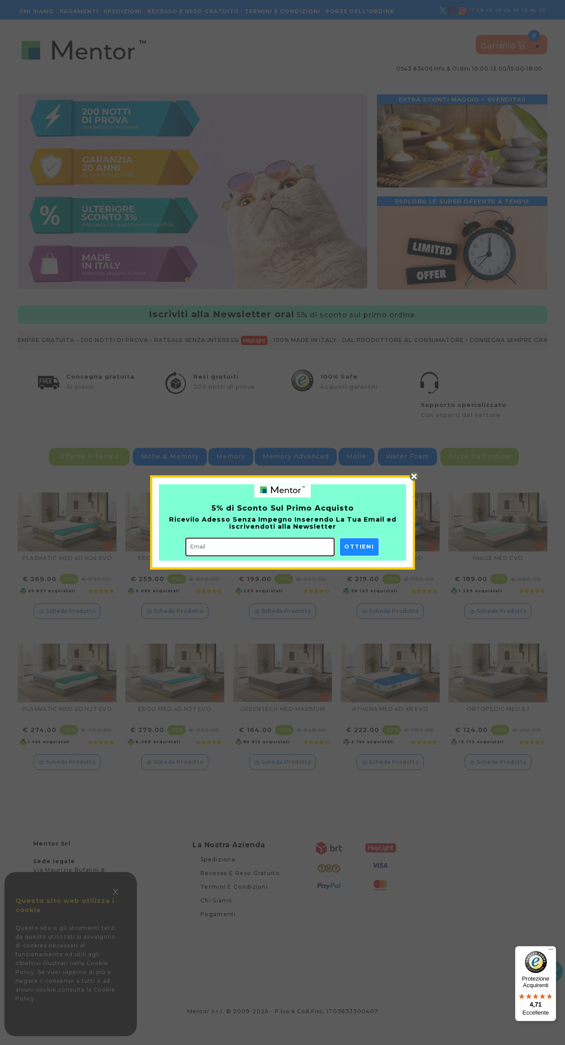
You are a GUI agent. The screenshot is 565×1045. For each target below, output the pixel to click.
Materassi (72, 89)
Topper (104, 89)
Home (35, 89)
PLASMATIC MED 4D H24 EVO (67, 574)
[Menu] (551, 951)
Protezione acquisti (241, 89)
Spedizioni (123, 11)
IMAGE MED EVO (498, 574)
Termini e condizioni (282, 11)
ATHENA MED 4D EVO (390, 574)
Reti (128, 89)
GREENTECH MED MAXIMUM (282, 725)
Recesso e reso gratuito (193, 11)
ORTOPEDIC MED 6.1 (498, 725)
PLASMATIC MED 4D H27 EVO (67, 725)
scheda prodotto (67, 627)
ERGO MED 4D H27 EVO (174, 725)
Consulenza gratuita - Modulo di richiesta (476, 89)
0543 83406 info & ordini (469, 68)
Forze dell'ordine (360, 11)
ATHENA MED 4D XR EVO (390, 725)
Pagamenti (79, 11)
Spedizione (218, 875)
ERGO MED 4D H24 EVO (174, 574)
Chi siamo (36, 11)
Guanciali (155, 89)
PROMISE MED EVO (282, 574)
